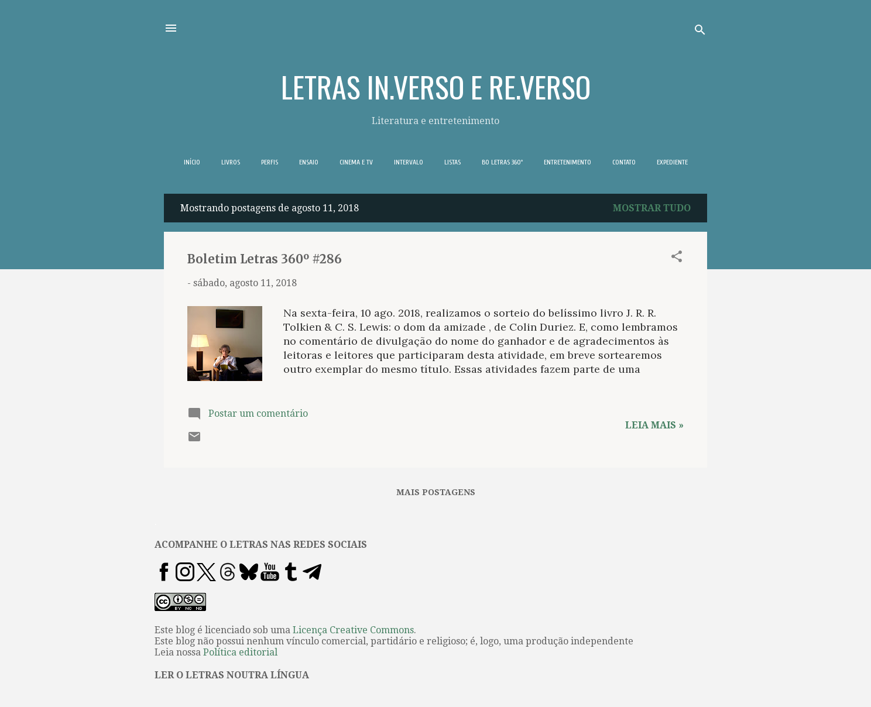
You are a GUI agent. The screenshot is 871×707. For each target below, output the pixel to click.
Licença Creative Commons (353, 630)
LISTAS (452, 162)
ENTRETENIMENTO (567, 162)
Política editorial (240, 652)
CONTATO (624, 162)
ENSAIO (308, 162)
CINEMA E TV (356, 162)
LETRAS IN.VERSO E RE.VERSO (436, 86)
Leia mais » (654, 425)
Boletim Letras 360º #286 (264, 259)
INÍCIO (192, 162)
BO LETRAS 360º (502, 162)
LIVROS (230, 162)
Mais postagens (435, 492)
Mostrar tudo (652, 208)
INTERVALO (408, 162)
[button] (677, 258)
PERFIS (269, 162)
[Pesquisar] (700, 32)
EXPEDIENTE (672, 162)
